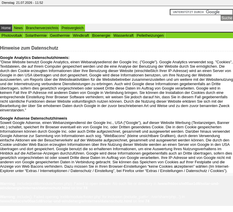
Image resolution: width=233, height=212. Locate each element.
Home (6, 28)
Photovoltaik (11, 35)
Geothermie (60, 35)
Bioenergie (101, 35)
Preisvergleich (72, 28)
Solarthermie (36, 35)
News (18, 28)
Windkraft (81, 35)
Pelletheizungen (150, 35)
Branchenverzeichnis (42, 28)
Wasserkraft (124, 35)
